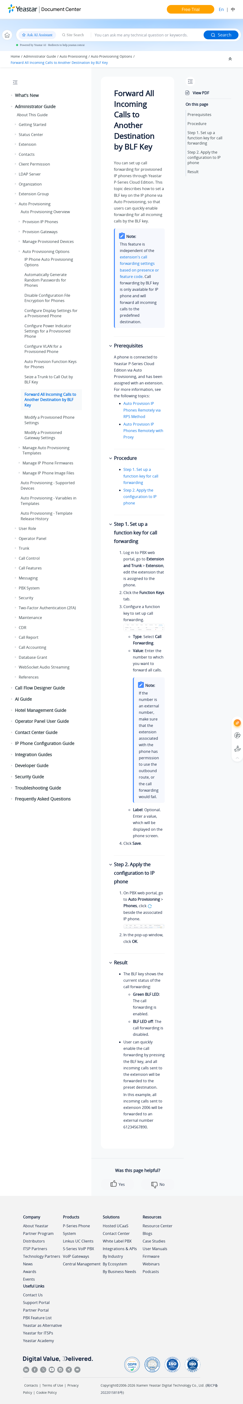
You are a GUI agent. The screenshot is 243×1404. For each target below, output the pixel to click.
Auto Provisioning (73, 56)
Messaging (28, 578)
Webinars (151, 1264)
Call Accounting (32, 647)
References (29, 677)
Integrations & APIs (120, 1248)
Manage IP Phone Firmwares (48, 463)
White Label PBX (117, 1241)
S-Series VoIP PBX (78, 1248)
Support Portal (36, 1302)
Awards (29, 1271)
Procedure (196, 123)
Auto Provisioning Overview (45, 211)
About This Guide (32, 114)
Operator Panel (32, 538)
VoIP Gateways (76, 1256)
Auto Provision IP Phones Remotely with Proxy (143, 431)
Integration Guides (33, 754)
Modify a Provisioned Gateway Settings (43, 435)
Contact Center (116, 1233)
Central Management (82, 1264)
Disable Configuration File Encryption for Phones (47, 298)
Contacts (27, 154)
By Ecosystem (115, 1264)
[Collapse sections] (230, 59)
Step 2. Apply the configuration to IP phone (140, 497)
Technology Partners (41, 1256)
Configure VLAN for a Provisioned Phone (43, 349)
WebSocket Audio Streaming (44, 667)
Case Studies (154, 1241)
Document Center (61, 9)
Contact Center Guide (36, 732)
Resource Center (158, 1225)
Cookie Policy (46, 1392)
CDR (22, 627)
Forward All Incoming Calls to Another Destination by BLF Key (59, 62)
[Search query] (147, 35)
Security (26, 597)
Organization (30, 184)
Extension (27, 144)
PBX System (29, 588)
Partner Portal (36, 1310)
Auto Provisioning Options (111, 56)
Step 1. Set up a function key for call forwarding (140, 476)
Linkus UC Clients (78, 1241)
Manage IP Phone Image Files (48, 473)
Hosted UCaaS (115, 1225)
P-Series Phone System (76, 1229)
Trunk (24, 548)
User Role (27, 528)
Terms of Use (52, 1385)
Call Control (29, 558)
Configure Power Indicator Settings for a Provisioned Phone (47, 331)
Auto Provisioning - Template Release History (46, 516)
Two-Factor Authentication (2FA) (47, 607)
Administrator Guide (39, 56)
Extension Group (34, 193)
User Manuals (155, 1248)
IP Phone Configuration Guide (44, 743)
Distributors (34, 1241)
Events (29, 1279)
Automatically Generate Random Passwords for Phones (45, 280)
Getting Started (32, 124)
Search (221, 35)
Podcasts (151, 1271)
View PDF (201, 93)
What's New (27, 95)
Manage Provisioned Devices (48, 241)
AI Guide (23, 699)
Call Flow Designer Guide (40, 688)
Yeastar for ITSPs (38, 1333)
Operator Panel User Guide (42, 721)
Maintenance (30, 617)
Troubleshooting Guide (38, 788)
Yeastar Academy (38, 1340)
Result (193, 171)
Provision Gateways (40, 231)
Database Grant (33, 657)
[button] (12, 95)
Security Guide (29, 777)
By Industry (113, 1256)
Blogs (147, 1233)
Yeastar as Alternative (42, 1325)
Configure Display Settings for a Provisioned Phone (51, 313)
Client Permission (34, 164)
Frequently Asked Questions (43, 799)
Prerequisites (199, 114)
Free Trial (191, 9)
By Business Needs (119, 1271)
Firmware (151, 1256)
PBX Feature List (37, 1317)
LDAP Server (30, 174)
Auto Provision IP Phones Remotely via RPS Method (142, 410)
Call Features (30, 568)
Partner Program (38, 1233)
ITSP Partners (35, 1248)
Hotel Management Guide (40, 710)
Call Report (28, 637)
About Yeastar (35, 1225)
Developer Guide (31, 765)
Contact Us (33, 1295)
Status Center (31, 134)
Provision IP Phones (40, 221)
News (28, 1264)
